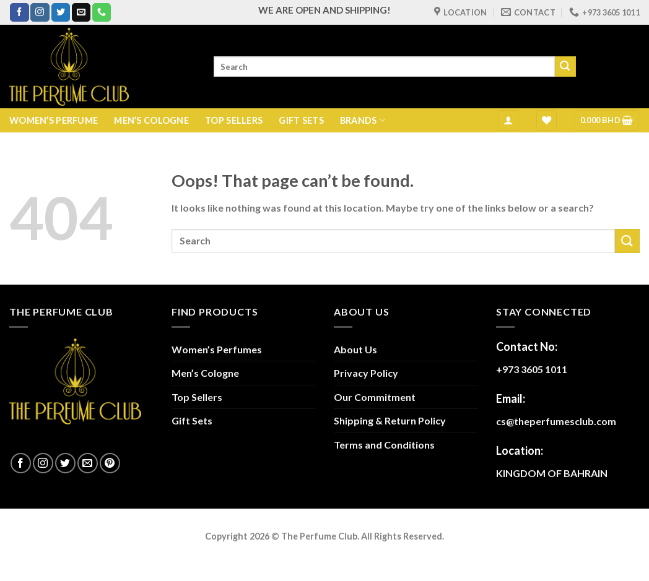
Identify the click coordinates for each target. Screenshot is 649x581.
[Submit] (565, 66)
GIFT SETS (301, 120)
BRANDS (362, 120)
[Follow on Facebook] (19, 12)
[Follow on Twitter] (60, 12)
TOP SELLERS (234, 120)
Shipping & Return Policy (390, 420)
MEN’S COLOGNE (151, 120)
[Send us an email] (81, 12)
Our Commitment (375, 397)
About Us (355, 349)
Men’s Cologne (205, 373)
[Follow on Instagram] (39, 12)
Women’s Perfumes (217, 349)
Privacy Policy (366, 373)
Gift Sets (192, 420)
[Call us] (101, 12)
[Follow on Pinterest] (110, 463)
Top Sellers (197, 397)
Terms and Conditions (384, 444)
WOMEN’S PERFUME (53, 120)
